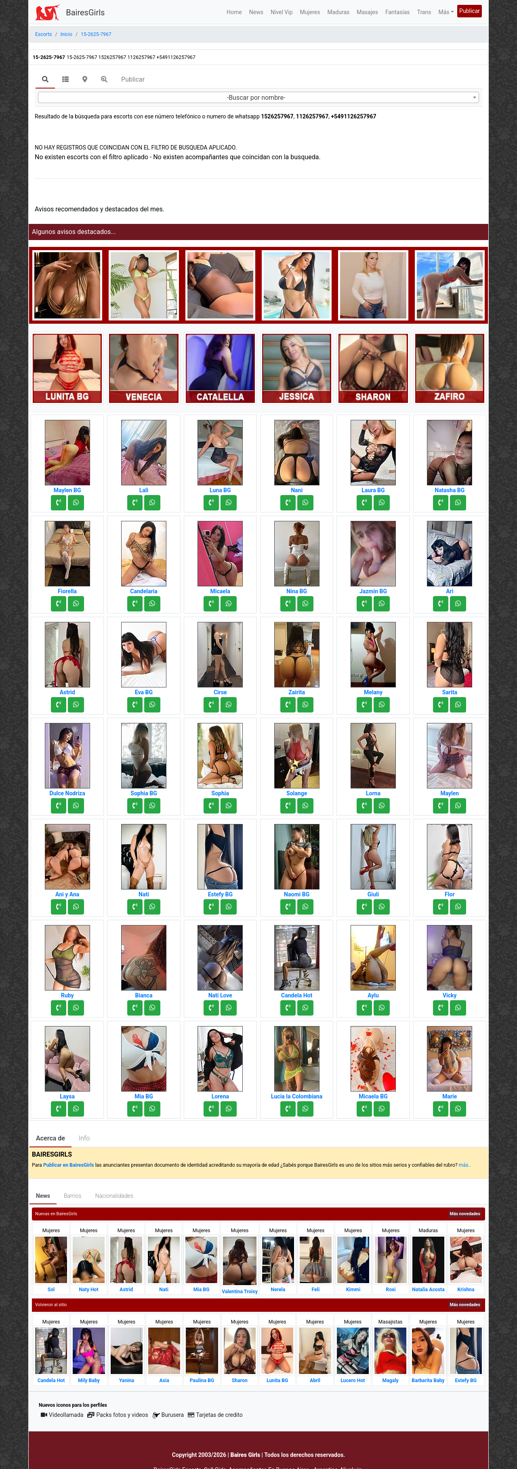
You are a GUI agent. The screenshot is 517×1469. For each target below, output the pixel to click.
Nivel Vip (282, 12)
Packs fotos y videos (117, 1415)
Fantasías (397, 12)
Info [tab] (84, 1138)
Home (234, 12)
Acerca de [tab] (50, 1138)
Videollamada (62, 1415)
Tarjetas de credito (215, 1415)
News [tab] (43, 1196)
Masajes (367, 12)
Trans (424, 12)
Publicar (469, 11)
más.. (465, 1165)
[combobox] (258, 97)
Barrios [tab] (73, 1196)
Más (443, 12)
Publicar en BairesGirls (68, 1165)
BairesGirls (85, 12)
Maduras (339, 12)
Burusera (168, 1415)
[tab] (45, 80)
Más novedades (465, 1213)
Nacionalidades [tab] (114, 1196)
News (256, 12)
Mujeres (310, 12)
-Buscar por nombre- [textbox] (256, 97)
